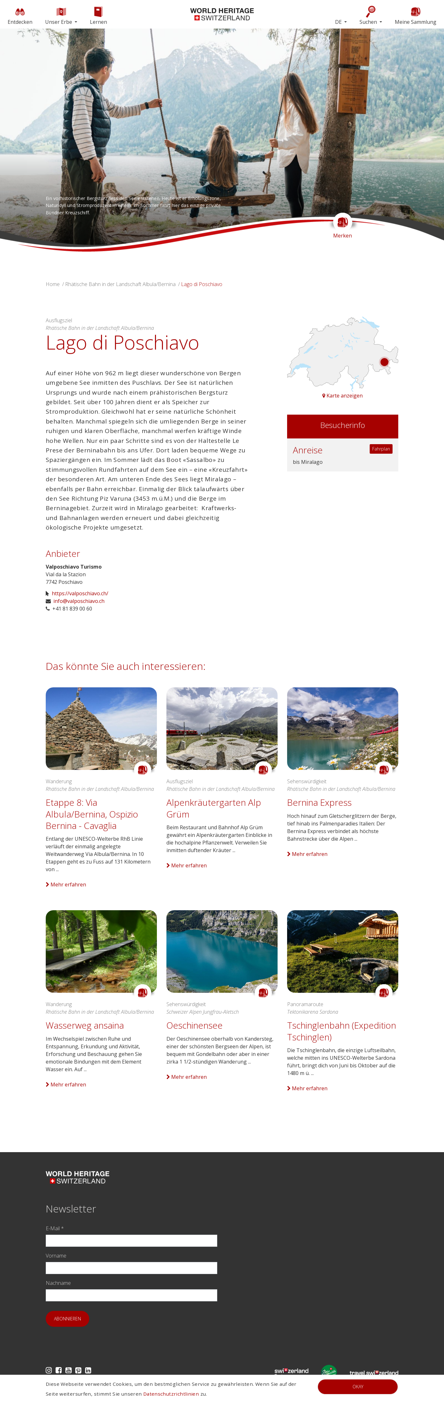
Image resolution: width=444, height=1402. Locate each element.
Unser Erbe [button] (59, 15)
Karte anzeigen (342, 395)
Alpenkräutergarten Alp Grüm (213, 808)
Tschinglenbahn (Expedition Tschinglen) (341, 1031)
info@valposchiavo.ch (78, 601)
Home (53, 284)
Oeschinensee (194, 1025)
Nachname (58, 1282)
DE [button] (339, 21)
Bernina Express (319, 802)
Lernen (98, 15)
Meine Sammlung (415, 15)
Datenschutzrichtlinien (171, 1394)
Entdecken (20, 15)
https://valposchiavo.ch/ (80, 593)
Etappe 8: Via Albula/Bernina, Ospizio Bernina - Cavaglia (92, 813)
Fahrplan (381, 449)
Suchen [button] (369, 15)
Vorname (56, 1255)
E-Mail (55, 1228)
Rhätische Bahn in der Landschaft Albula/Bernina (120, 284)
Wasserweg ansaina (85, 1025)
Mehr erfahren (66, 884)
